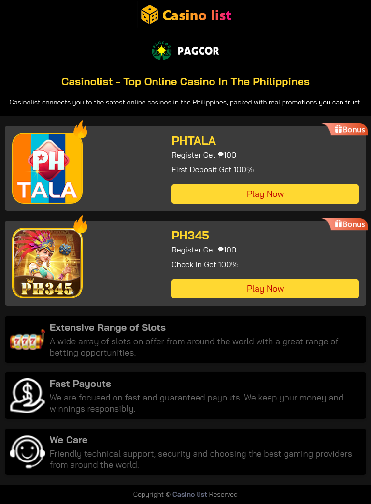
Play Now (265, 193)
